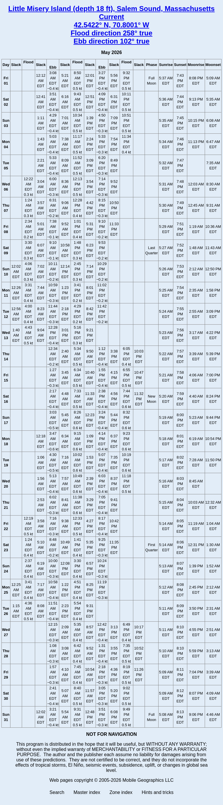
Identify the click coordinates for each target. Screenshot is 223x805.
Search (57, 792)
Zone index (120, 792)
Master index (86, 792)
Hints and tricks (157, 792)
